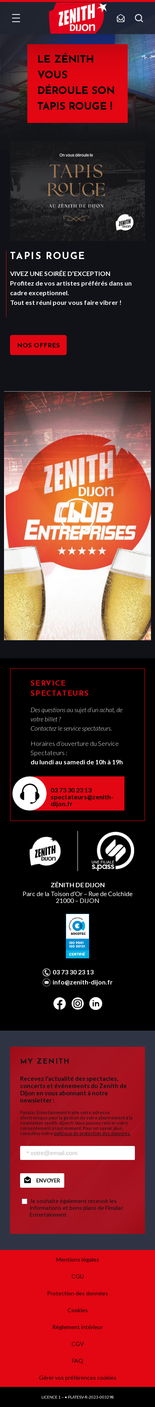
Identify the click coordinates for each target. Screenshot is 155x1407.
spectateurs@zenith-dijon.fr (82, 800)
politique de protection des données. (92, 1133)
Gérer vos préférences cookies (77, 1377)
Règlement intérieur (77, 1326)
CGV (77, 1343)
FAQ (77, 1360)
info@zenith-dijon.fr (83, 982)
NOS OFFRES (38, 346)
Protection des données (77, 1293)
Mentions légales (77, 1259)
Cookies (77, 1310)
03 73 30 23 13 (71, 789)
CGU (77, 1276)
